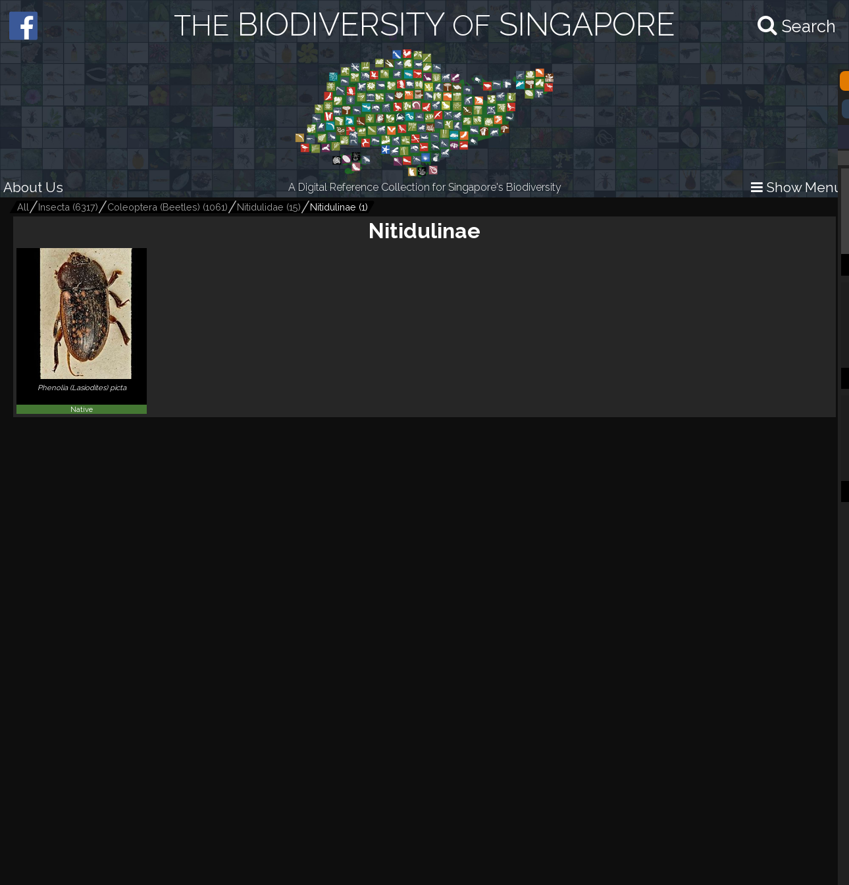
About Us (33, 187)
